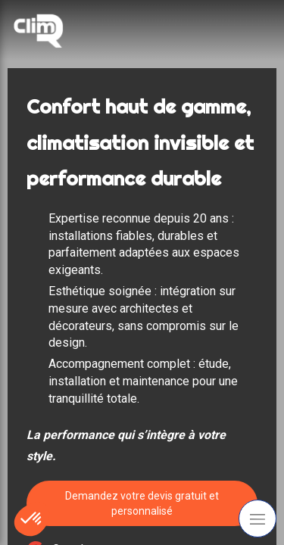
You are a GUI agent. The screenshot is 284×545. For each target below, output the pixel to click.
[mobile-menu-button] (257, 518)
